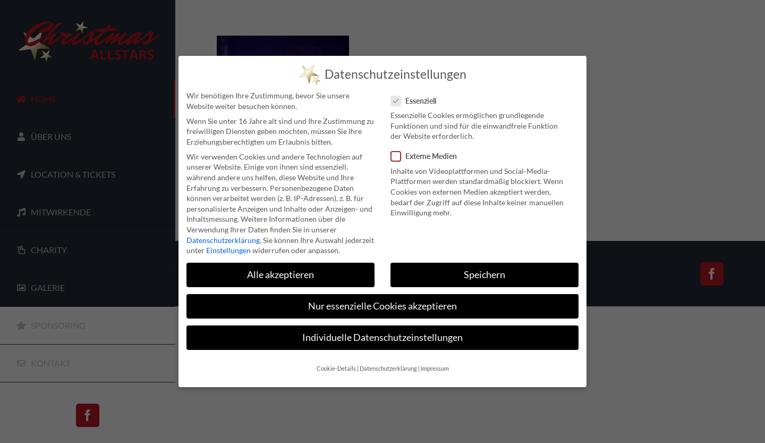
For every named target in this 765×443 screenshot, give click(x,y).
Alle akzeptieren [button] (280, 274)
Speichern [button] (484, 274)
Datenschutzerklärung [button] (388, 367)
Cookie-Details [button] (336, 367)
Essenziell (417, 100)
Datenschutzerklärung (223, 239)
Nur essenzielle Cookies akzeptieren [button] (382, 305)
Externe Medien (428, 156)
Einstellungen (228, 249)
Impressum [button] (435, 367)
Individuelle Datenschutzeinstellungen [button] (382, 336)
